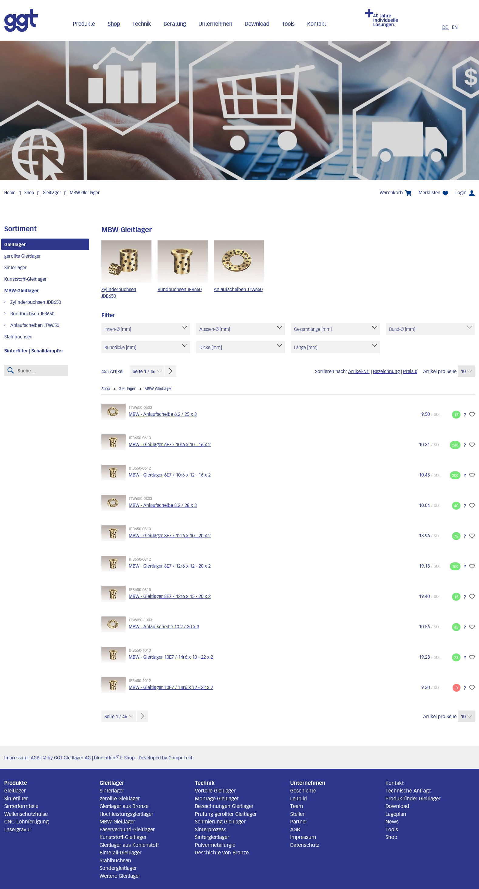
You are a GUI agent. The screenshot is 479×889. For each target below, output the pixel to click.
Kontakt (316, 23)
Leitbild (298, 798)
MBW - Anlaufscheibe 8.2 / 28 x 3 (163, 505)
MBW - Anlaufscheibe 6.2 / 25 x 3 (163, 414)
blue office (106, 757)
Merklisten (433, 192)
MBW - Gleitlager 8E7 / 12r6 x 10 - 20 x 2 (170, 535)
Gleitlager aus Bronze (124, 806)
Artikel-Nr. (359, 371)
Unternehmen (215, 23)
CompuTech (181, 757)
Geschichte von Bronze (222, 852)
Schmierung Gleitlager (220, 821)
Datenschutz (304, 845)
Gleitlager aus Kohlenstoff (129, 845)
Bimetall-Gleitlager (120, 852)
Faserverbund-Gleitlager (127, 829)
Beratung (175, 23)
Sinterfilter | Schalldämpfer (33, 350)
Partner (298, 821)
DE (445, 27)
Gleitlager (52, 192)
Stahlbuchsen (18, 336)
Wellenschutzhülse (26, 814)
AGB (35, 757)
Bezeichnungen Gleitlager (224, 806)
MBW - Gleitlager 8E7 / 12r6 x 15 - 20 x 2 (170, 596)
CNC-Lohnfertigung (26, 821)
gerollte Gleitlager (22, 256)
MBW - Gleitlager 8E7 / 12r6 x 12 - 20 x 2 (170, 565)
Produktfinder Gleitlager (413, 798)
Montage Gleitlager (217, 798)
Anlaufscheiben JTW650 (34, 325)
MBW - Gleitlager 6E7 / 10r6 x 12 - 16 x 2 (170, 474)
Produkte (84, 23)
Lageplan (396, 814)
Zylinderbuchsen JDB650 (35, 302)
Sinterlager (15, 267)
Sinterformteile (21, 806)
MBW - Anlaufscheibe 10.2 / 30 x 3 (164, 626)
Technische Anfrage (408, 790)
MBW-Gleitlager (85, 192)
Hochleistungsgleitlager (126, 814)
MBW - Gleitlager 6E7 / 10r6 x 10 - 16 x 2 (170, 444)
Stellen (298, 814)
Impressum (15, 757)
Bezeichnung (386, 371)
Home (9, 192)
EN (455, 27)
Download (257, 23)
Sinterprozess (210, 829)
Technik (141, 23)
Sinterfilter (16, 798)
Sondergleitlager (118, 868)
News (392, 821)
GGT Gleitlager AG (72, 757)
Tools (288, 23)
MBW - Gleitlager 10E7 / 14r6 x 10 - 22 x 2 (171, 657)
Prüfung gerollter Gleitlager (226, 814)
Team (296, 806)
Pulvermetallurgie (215, 845)
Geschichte (303, 790)
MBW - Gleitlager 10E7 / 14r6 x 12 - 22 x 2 (171, 687)
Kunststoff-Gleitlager (25, 279)
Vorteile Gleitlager (215, 790)
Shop (114, 23)
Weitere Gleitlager (120, 876)
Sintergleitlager (212, 837)
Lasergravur (17, 829)
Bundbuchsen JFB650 (32, 313)
